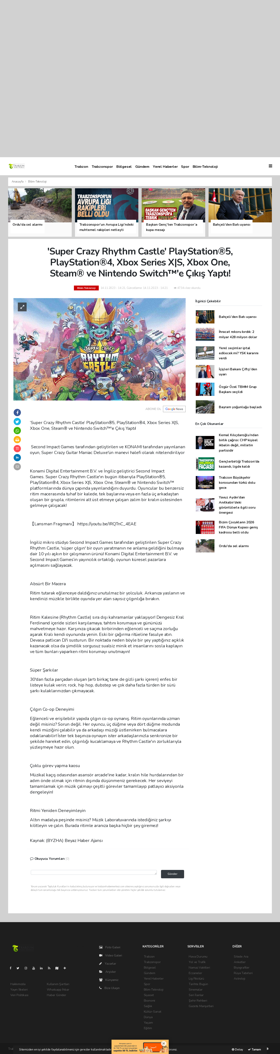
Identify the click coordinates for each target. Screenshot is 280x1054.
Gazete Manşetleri (201, 1006)
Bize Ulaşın (109, 988)
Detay (237, 1050)
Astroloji (239, 978)
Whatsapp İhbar (58, 990)
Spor (185, 166)
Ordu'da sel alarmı (234, 546)
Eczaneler (195, 973)
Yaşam (148, 1023)
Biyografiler (241, 967)
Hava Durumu (198, 956)
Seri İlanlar (196, 995)
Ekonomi (149, 1001)
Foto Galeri (110, 947)
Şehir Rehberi (198, 1001)
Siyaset (149, 995)
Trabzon (81, 166)
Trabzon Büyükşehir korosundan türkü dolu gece (237, 482)
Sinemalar (195, 990)
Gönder (173, 874)
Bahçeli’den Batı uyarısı (237, 316)
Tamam (254, 1050)
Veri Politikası (19, 995)
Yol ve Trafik (197, 962)
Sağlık (148, 1006)
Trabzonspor (102, 166)
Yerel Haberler (165, 166)
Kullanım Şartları (58, 984)
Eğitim (148, 1028)
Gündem (142, 166)
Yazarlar (107, 964)
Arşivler (107, 972)
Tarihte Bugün (198, 984)
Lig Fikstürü (196, 978)
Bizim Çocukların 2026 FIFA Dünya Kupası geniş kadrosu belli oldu (238, 527)
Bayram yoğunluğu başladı (240, 407)
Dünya (148, 1017)
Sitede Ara (241, 956)
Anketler (239, 962)
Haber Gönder (56, 995)
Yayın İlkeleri (18, 990)
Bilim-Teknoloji (205, 166)
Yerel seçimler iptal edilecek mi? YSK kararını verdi (238, 353)
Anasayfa (18, 182)
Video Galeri (110, 955)
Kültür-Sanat (152, 1012)
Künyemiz (109, 980)
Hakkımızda (18, 984)
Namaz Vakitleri (199, 967)
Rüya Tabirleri (243, 973)
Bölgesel (124, 166)
